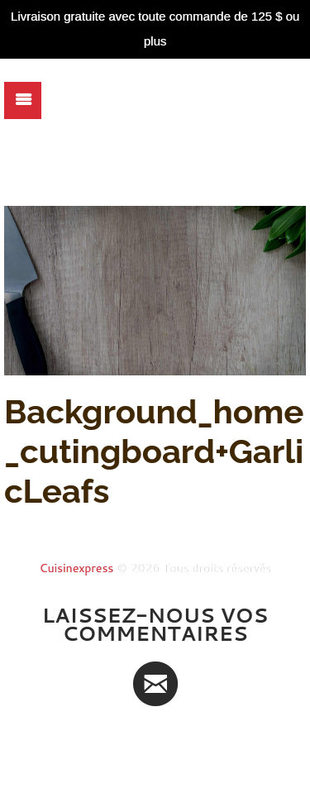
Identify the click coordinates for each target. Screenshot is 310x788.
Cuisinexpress (77, 568)
